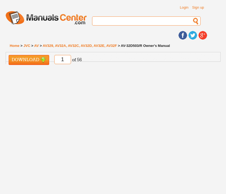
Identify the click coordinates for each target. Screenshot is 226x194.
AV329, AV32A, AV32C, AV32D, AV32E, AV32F (80, 46)
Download (29, 60)
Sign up (198, 7)
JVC (26, 46)
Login (184, 7)
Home (14, 46)
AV (36, 46)
